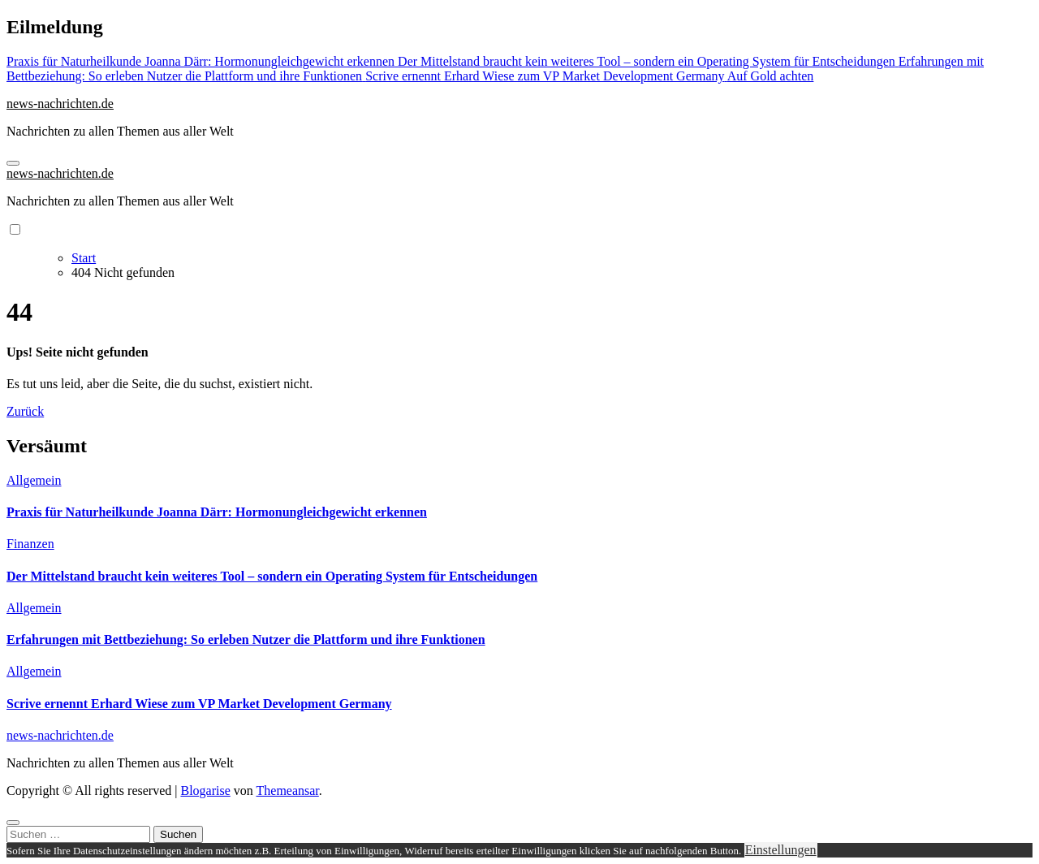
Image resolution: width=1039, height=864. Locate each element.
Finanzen (30, 544)
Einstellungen (781, 850)
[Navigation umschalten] (12, 163)
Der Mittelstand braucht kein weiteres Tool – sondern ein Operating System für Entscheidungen (271, 576)
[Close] (12, 822)
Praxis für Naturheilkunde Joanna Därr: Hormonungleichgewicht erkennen (216, 512)
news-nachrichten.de (60, 103)
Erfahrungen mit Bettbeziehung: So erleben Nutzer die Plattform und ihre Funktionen (245, 639)
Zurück (25, 411)
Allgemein (34, 480)
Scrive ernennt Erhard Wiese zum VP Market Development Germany (199, 704)
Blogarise (205, 790)
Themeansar (288, 790)
